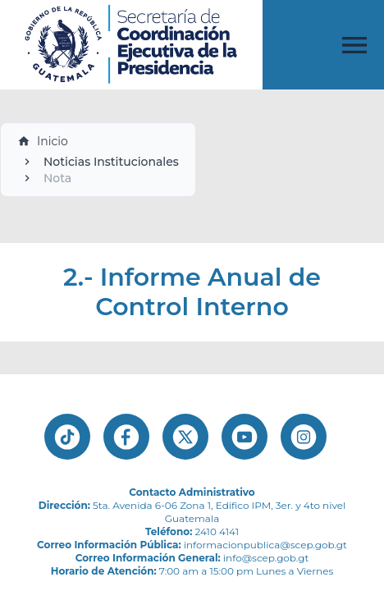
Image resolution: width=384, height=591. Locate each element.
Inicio (42, 141)
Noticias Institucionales (111, 161)
